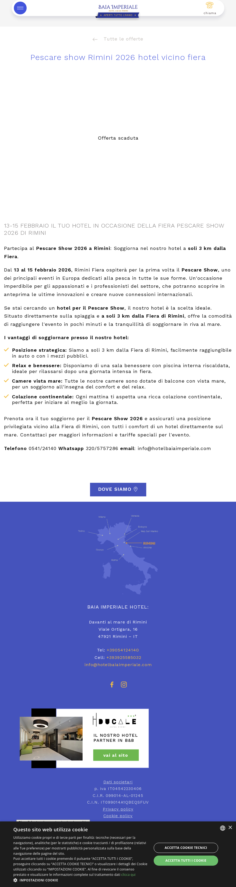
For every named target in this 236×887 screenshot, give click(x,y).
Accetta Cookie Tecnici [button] (186, 847)
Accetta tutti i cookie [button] (185, 860)
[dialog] (118, 854)
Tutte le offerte (118, 39)
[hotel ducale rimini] (118, 738)
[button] (80, 880)
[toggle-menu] (20, 8)
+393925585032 (124, 657)
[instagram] (124, 687)
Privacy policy (118, 809)
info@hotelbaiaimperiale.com (118, 664)
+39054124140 (123, 650)
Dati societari (118, 782)
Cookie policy (118, 815)
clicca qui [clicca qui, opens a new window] (128, 874)
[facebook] (112, 687)
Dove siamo (118, 489)
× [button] (230, 828)
